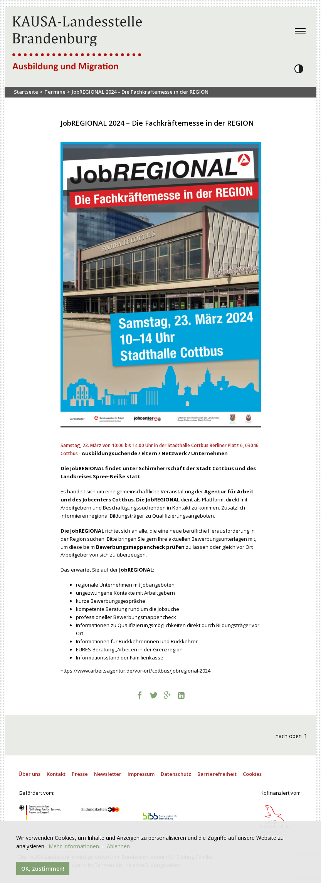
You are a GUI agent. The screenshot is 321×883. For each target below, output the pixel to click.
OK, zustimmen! (42, 868)
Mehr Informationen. (74, 846)
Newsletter (107, 773)
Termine (55, 91)
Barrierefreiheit (217, 773)
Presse (80, 773)
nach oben (291, 735)
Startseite (26, 91)
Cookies (252, 773)
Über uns (29, 773)
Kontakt (56, 773)
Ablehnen (118, 846)
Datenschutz (176, 773)
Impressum (141, 773)
